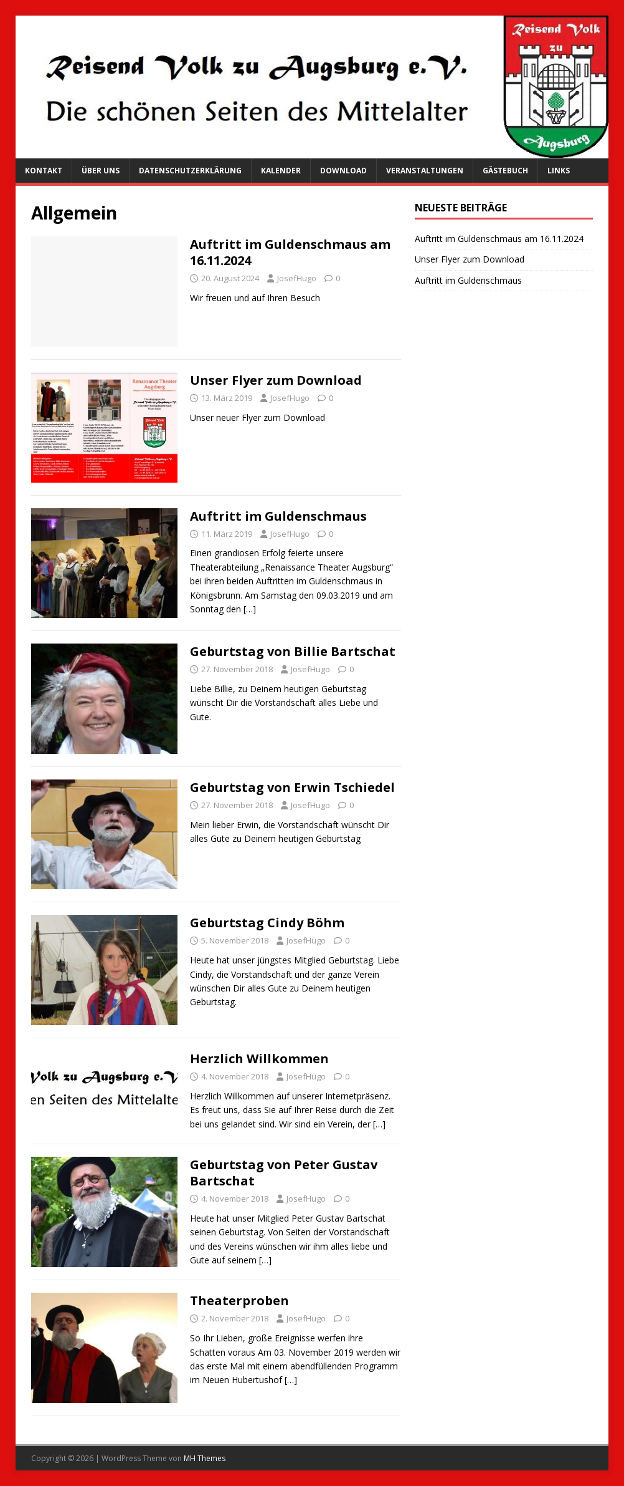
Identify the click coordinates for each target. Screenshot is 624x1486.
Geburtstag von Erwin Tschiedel (292, 787)
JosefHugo (296, 278)
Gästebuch (505, 170)
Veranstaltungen (424, 170)
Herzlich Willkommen (259, 1058)
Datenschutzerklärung (190, 170)
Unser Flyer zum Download (276, 380)
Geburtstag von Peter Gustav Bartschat (283, 1172)
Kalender (281, 170)
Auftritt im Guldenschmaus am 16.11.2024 (290, 252)
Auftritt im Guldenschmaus (278, 516)
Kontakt (43, 170)
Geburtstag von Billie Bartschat (292, 651)
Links (558, 170)
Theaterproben (239, 1300)
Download (343, 170)
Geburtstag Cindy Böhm (267, 922)
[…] (249, 609)
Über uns (101, 170)
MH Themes (204, 1458)
